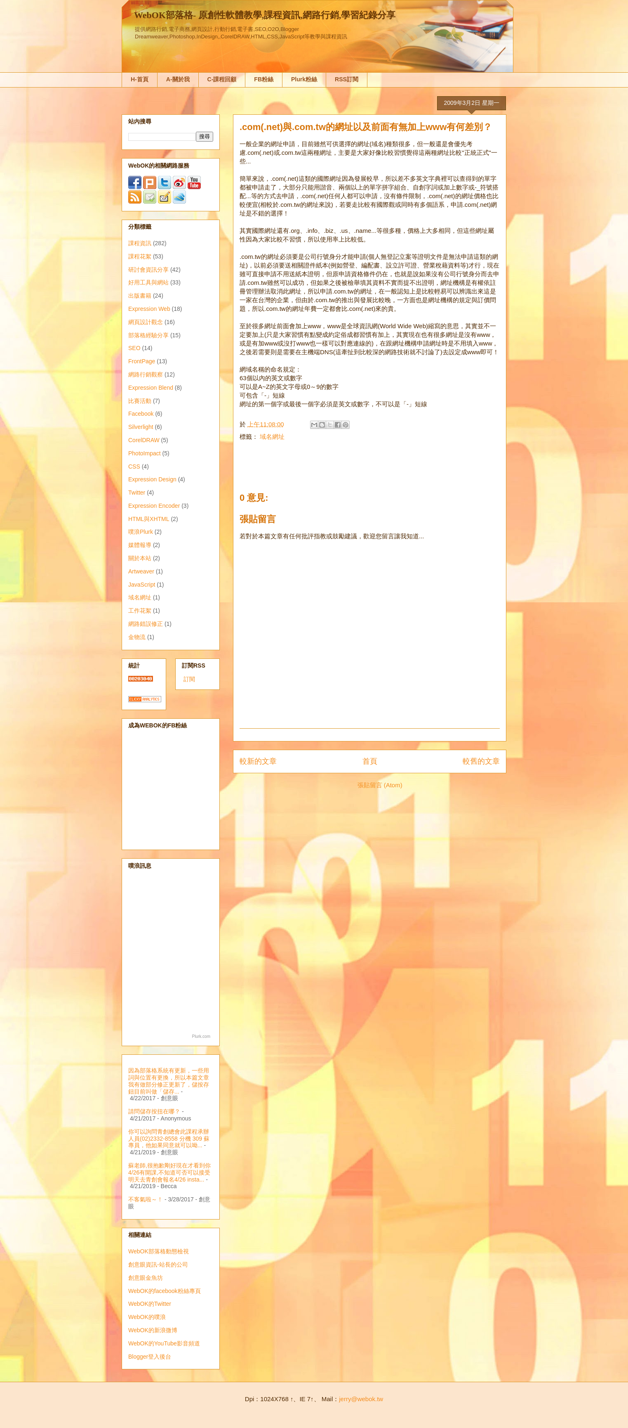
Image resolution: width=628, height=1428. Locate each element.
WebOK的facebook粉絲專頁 (164, 1291)
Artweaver (141, 571)
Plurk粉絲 (304, 79)
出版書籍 (139, 295)
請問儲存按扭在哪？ (154, 1111)
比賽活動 (139, 401)
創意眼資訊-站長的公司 (158, 1264)
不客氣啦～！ (145, 1199)
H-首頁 (139, 79)
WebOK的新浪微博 (152, 1330)
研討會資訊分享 (148, 269)
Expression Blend (150, 387)
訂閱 (189, 679)
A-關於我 (178, 79)
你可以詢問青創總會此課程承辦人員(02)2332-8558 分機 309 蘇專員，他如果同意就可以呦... (168, 1138)
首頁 (369, 761)
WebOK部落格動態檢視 (158, 1251)
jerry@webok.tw (361, 1398)
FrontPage (141, 361)
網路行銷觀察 (145, 374)
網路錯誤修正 (145, 623)
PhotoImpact (144, 453)
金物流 (137, 637)
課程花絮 (139, 256)
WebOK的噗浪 (147, 1317)
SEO (134, 348)
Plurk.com (201, 1036)
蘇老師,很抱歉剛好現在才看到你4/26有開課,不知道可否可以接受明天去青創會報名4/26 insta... (169, 1172)
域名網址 (272, 436)
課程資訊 (139, 243)
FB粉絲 (263, 79)
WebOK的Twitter (149, 1303)
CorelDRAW (144, 440)
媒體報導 (139, 545)
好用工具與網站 (148, 282)
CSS (134, 466)
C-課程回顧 (222, 79)
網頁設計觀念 (145, 322)
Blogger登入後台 (149, 1356)
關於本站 (139, 558)
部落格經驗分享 (148, 335)
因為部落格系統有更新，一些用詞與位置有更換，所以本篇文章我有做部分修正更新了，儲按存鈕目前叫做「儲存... (168, 1080)
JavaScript (141, 584)
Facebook (140, 413)
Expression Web (149, 308)
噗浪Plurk (140, 531)
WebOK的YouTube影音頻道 (164, 1343)
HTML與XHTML (148, 519)
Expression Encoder (154, 505)
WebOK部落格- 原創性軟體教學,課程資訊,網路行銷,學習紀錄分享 (264, 15)
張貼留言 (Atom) (380, 785)
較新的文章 (258, 761)
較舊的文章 (481, 761)
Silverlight (140, 427)
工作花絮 (139, 610)
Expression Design (152, 479)
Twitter (136, 492)
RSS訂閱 (346, 79)
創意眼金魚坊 (145, 1277)
